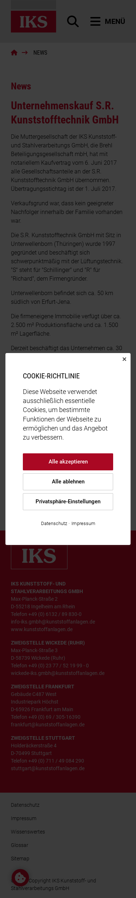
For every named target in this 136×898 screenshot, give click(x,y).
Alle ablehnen (68, 481)
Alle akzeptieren (68, 461)
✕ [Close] (124, 359)
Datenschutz (54, 523)
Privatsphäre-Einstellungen (68, 501)
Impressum (83, 523)
